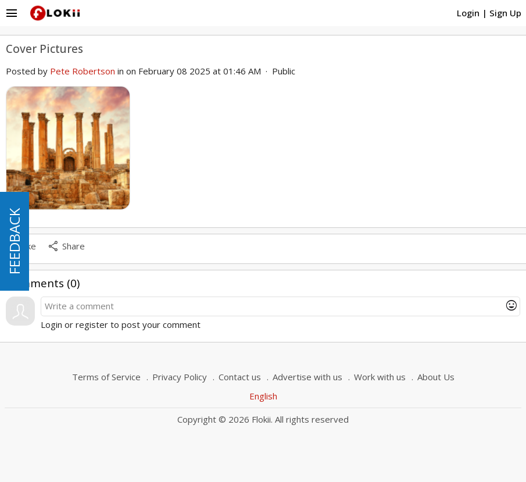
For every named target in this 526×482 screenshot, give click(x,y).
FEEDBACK (14, 241)
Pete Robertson (82, 71)
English (263, 396)
